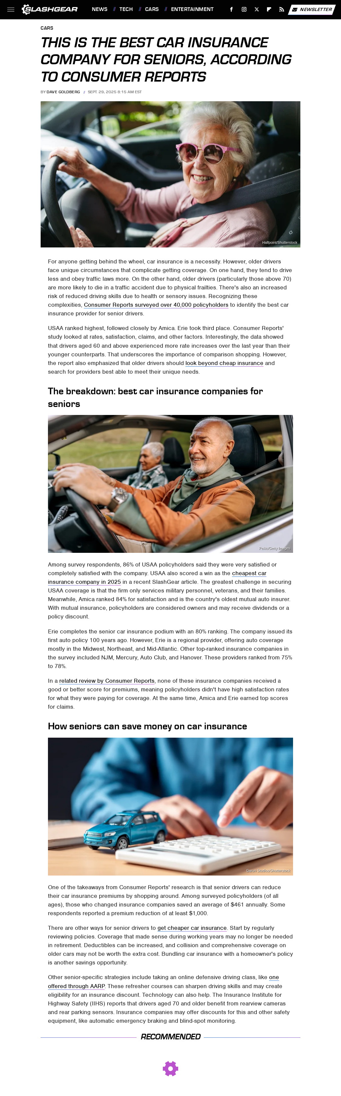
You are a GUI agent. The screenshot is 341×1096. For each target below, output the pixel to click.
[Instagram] (244, 9)
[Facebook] (231, 9)
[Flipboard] (269, 9)
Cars (152, 9)
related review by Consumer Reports (107, 680)
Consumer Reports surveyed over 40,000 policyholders (156, 304)
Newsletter (312, 10)
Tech (126, 9)
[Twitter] (256, 9)
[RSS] (282, 9)
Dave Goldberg (63, 92)
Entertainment (192, 9)
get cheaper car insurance (192, 927)
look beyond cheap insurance (224, 363)
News (99, 9)
